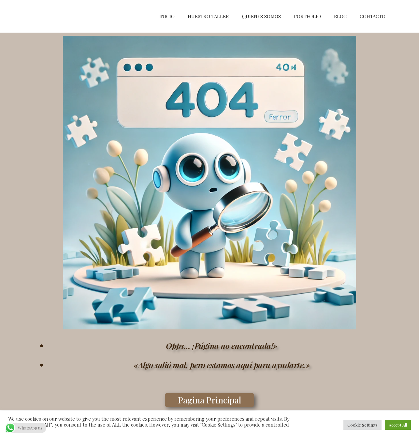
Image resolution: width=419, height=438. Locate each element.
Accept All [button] (398, 425)
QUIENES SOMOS (261, 16)
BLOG (340, 16)
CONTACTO (372, 16)
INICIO (167, 16)
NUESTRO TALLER (208, 16)
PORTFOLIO (307, 16)
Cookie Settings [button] (362, 425)
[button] (209, 400)
